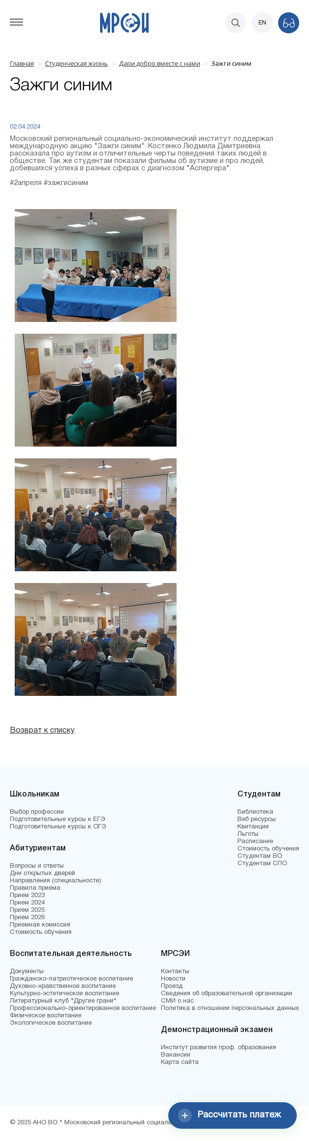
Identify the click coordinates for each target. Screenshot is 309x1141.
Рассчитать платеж (229, 1115)
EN (262, 23)
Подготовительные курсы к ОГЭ (58, 827)
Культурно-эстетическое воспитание (64, 994)
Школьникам (34, 794)
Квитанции (253, 827)
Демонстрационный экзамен (217, 1030)
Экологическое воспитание (51, 1023)
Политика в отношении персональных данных (230, 1008)
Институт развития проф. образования (218, 1048)
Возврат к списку (42, 730)
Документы (27, 972)
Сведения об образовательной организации (226, 994)
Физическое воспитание (45, 1016)
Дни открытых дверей (42, 873)
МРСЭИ (175, 954)
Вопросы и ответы (37, 866)
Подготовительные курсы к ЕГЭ (57, 820)
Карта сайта (180, 1062)
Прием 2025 (27, 910)
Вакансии (175, 1055)
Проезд (171, 986)
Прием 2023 (27, 896)
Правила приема (35, 888)
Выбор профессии (37, 812)
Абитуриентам (38, 848)
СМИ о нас (177, 1001)
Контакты (175, 972)
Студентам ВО (259, 856)
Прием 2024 (27, 903)
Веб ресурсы (256, 820)
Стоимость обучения (41, 932)
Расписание (255, 842)
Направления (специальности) (55, 881)
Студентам (259, 794)
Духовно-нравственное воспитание (63, 986)
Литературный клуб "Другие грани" (63, 1001)
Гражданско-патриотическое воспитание (71, 979)
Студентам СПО (262, 864)
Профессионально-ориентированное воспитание (83, 1008)
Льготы (247, 834)
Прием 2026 (27, 918)
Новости (173, 979)
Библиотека (255, 812)
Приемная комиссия (40, 925)
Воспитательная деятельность (71, 954)
